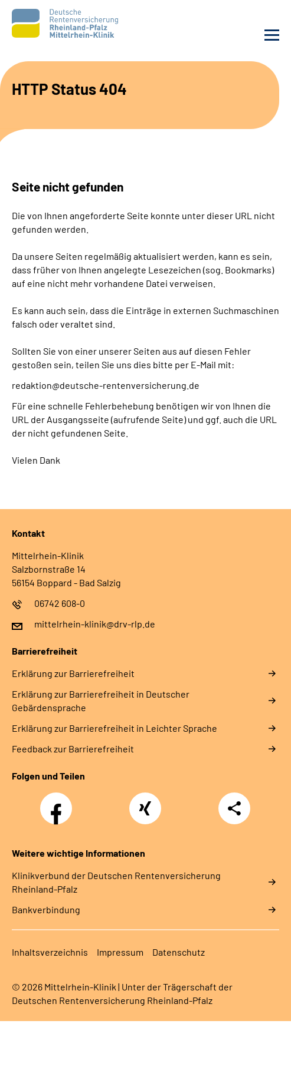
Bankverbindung (46, 909)
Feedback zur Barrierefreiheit (73, 748)
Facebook (59, 802)
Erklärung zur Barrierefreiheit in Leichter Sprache (114, 728)
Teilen (234, 808)
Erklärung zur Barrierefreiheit (73, 673)
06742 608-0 (59, 603)
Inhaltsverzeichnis (50, 951)
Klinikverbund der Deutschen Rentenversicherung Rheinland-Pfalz (116, 882)
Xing (145, 802)
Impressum (120, 951)
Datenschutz (178, 951)
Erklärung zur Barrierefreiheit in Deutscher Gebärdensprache (100, 700)
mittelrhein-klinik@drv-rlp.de (94, 623)
